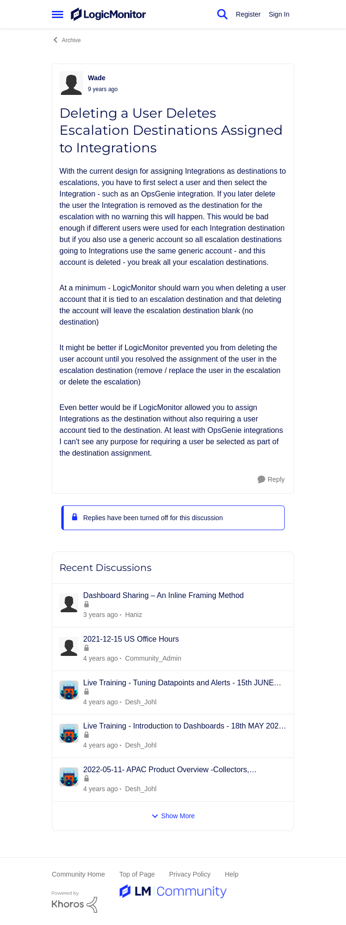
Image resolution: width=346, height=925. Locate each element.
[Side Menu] (57, 14)
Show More (173, 816)
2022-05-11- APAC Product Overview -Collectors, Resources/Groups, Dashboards (166, 770)
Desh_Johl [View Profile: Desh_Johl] (140, 701)
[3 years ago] (100, 658)
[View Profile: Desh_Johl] (68, 690)
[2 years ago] (100, 615)
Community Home (78, 874)
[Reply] (271, 479)
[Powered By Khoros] (173, 902)
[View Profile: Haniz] (68, 602)
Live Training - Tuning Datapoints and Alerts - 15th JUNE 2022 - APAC (178, 683)
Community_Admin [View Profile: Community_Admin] (153, 658)
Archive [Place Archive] (66, 40)
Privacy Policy (190, 874)
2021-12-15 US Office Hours (131, 639)
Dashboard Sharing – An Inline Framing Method (163, 595)
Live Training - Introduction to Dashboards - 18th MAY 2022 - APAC (183, 726)
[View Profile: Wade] (71, 83)
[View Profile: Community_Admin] (68, 646)
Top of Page (137, 874)
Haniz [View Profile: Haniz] (133, 614)
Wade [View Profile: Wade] (97, 78)
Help (232, 874)
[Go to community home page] (108, 14)
